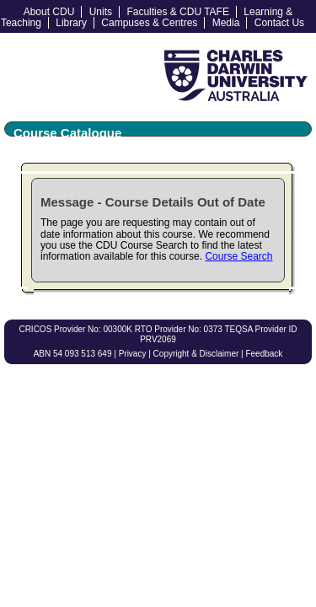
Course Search (238, 256)
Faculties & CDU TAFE (177, 12)
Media (226, 23)
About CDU (49, 12)
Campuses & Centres (149, 23)
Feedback (263, 353)
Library (71, 23)
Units (100, 12)
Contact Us (279, 23)
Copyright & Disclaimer (196, 353)
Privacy (133, 353)
